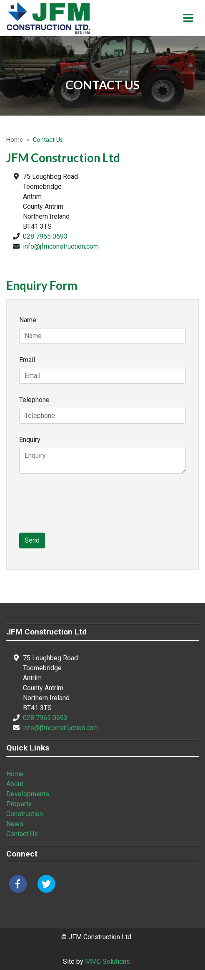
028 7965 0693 (45, 236)
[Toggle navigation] (188, 18)
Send (32, 540)
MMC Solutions (107, 961)
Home (14, 139)
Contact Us (22, 834)
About (14, 784)
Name (27, 320)
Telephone (34, 400)
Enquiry (29, 440)
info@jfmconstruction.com (61, 246)
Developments (27, 794)
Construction (24, 814)
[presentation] (82, 508)
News (14, 824)
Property (19, 804)
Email (27, 360)
